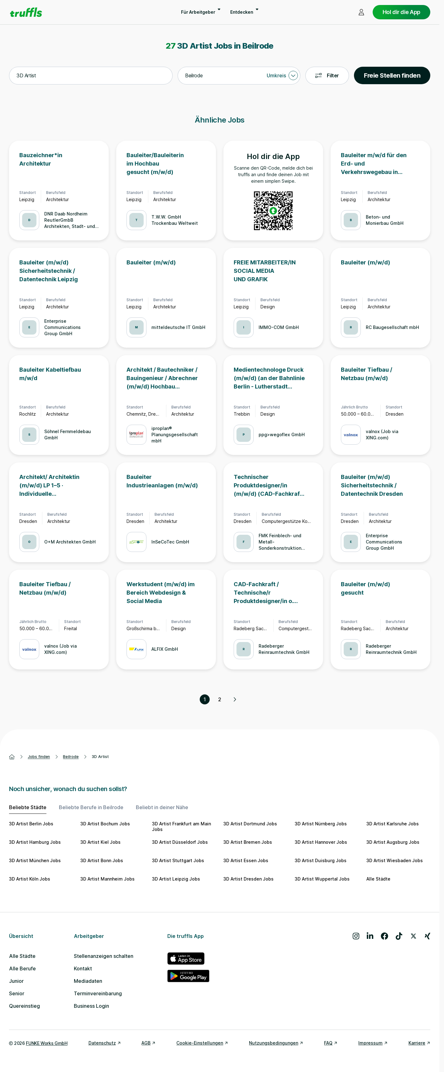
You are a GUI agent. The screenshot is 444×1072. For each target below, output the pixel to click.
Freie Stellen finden (392, 75)
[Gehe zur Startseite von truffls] (26, 12)
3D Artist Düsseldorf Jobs (180, 842)
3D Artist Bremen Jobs (247, 842)
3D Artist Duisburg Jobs (320, 860)
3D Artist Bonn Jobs (101, 860)
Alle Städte (378, 878)
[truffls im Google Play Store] (188, 976)
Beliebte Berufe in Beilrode (91, 807)
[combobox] (91, 76)
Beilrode (71, 756)
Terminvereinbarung (98, 993)
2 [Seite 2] (219, 699)
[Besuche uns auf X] (413, 936)
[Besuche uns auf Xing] (427, 936)
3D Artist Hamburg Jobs (35, 842)
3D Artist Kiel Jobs (100, 842)
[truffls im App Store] (188, 958)
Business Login (91, 1006)
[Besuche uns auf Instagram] (356, 936)
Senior (16, 993)
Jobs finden (39, 756)
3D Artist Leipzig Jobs (176, 878)
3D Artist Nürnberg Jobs (321, 823)
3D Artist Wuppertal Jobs (322, 878)
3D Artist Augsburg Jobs (392, 842)
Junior (16, 981)
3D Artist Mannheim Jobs (107, 878)
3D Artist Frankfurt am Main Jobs (181, 826)
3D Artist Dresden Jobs (248, 878)
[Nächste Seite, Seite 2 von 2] (235, 699)
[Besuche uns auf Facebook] (384, 936)
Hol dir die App (401, 12)
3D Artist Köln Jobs (29, 878)
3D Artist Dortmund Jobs (250, 823)
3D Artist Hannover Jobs (321, 842)
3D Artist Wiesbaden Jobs (394, 860)
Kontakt (83, 968)
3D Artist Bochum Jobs (105, 823)
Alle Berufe (22, 968)
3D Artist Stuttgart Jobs (178, 860)
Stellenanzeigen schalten (103, 956)
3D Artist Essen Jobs (245, 860)
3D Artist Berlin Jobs (31, 823)
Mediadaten (88, 981)
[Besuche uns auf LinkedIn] (370, 936)
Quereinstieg (24, 1006)
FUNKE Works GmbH (46, 1043)
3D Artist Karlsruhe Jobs (392, 823)
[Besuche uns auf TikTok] (399, 936)
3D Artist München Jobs (35, 860)
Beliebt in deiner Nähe (162, 807)
